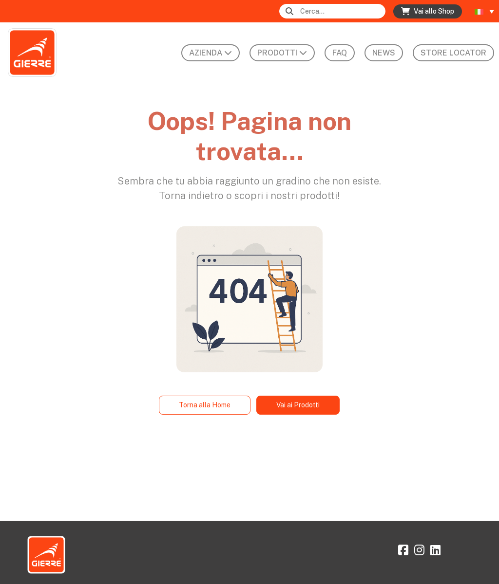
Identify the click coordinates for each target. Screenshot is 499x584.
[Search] (342, 11)
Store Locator (453, 52)
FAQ (339, 52)
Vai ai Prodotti (298, 405)
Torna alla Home (204, 405)
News (383, 52)
